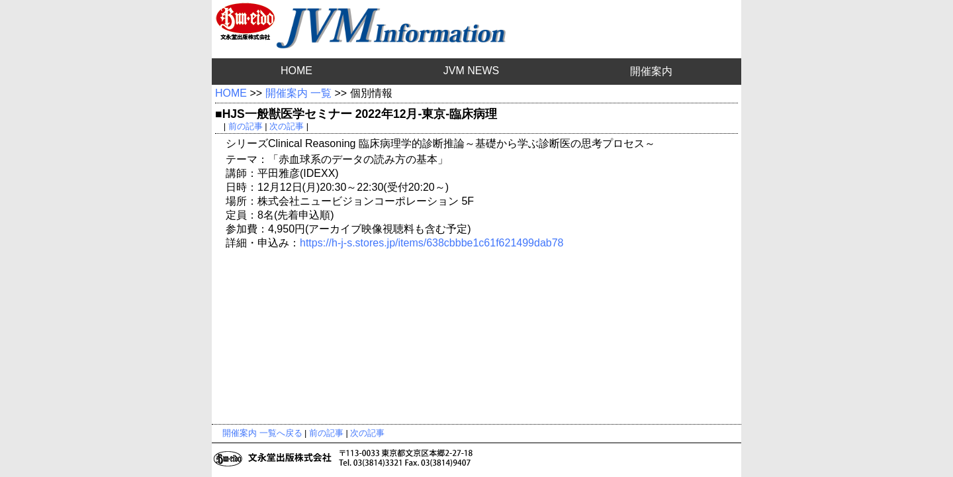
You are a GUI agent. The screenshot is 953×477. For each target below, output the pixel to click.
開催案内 (651, 71)
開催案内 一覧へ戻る (262, 433)
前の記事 (245, 126)
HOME (296, 70)
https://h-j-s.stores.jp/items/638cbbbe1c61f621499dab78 (431, 242)
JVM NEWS (471, 70)
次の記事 (286, 126)
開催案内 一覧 (298, 93)
